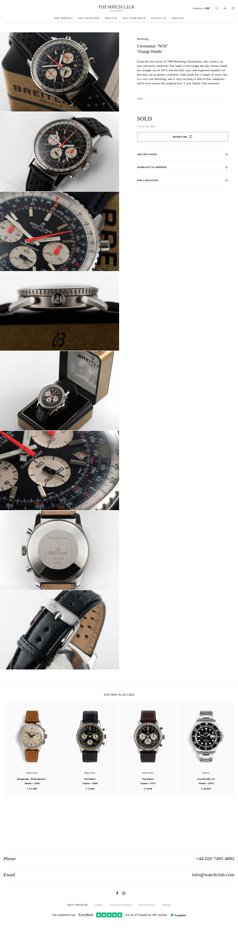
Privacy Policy (147, 904)
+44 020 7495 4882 (215, 858)
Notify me (182, 136)
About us (111, 18)
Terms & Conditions (121, 904)
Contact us (158, 18)
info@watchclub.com (213, 874)
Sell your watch (134, 18)
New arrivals (63, 18)
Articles (178, 18)
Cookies (98, 904)
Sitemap (166, 904)
